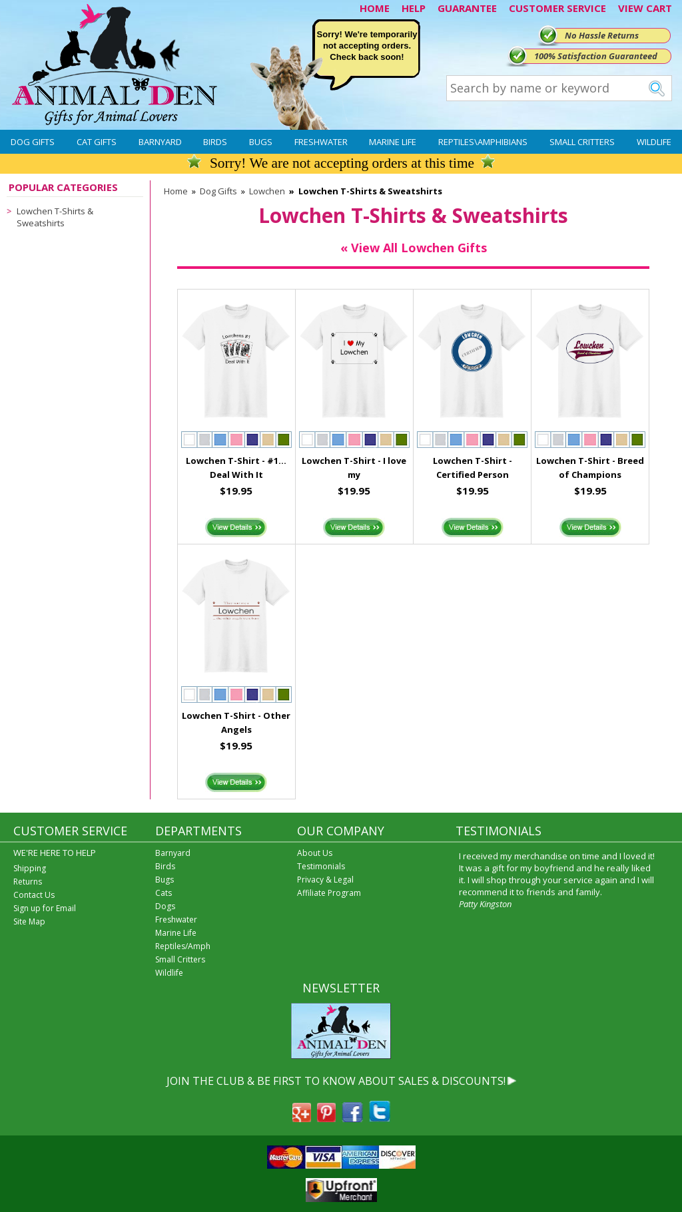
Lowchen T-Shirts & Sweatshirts (55, 217)
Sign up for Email (44, 908)
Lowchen (267, 191)
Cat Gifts (97, 142)
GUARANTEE (467, 8)
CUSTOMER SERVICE (557, 8)
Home (176, 191)
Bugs (260, 142)
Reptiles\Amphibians (482, 142)
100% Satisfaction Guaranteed (595, 56)
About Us (314, 853)
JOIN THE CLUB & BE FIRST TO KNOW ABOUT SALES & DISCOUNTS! (336, 1081)
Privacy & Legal (325, 879)
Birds (215, 142)
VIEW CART (645, 8)
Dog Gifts (33, 142)
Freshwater (321, 142)
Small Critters (582, 142)
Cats (163, 893)
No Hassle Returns (602, 35)
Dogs (165, 906)
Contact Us (34, 895)
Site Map (29, 921)
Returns (27, 881)
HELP (414, 8)
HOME (375, 8)
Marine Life (392, 142)
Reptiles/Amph (182, 946)
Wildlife (654, 142)
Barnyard (160, 142)
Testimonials (321, 866)
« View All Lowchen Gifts (413, 248)
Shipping (29, 868)
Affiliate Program (329, 893)
